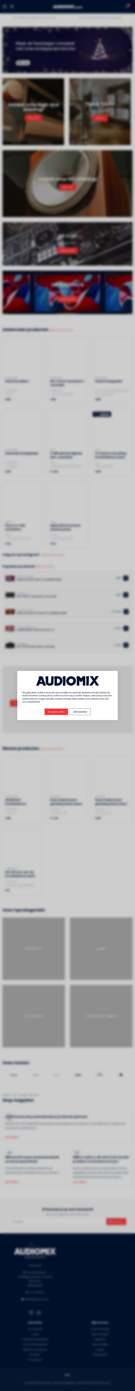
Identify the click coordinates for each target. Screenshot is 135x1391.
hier (107, 698)
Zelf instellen (80, 711)
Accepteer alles (56, 711)
